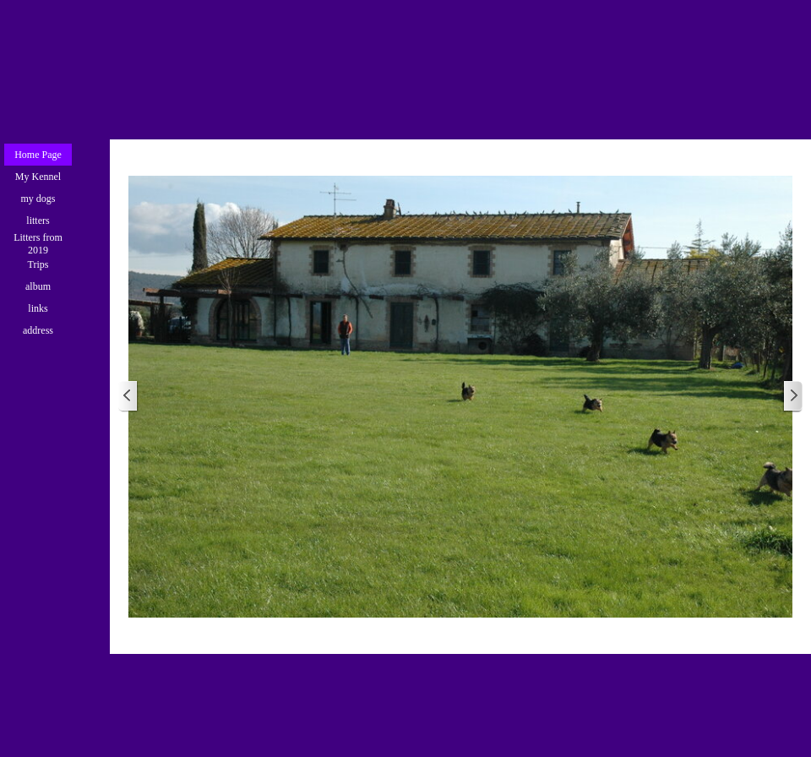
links (37, 308)
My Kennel (38, 176)
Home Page (38, 155)
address (38, 330)
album (38, 286)
